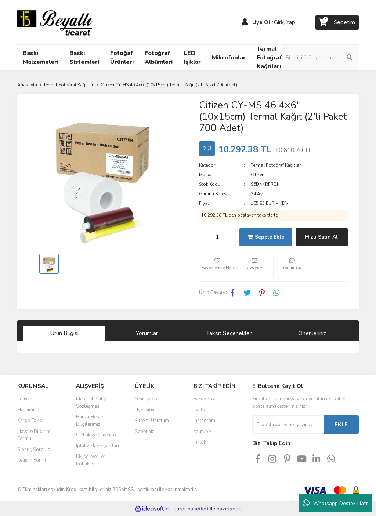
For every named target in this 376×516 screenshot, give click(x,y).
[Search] (320, 57)
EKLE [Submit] (341, 424)
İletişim (24, 399)
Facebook (204, 399)
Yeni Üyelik (146, 399)
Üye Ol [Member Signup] (261, 22)
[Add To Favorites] (217, 267)
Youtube (202, 431)
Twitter (201, 410)
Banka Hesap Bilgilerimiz (90, 421)
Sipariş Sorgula (33, 449)
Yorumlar (147, 333)
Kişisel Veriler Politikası (90, 460)
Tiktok (200, 442)
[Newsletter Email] (288, 424)
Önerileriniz (312, 333)
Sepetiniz (144, 431)
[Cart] (337, 22)
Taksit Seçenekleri (229, 333)
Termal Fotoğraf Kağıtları (276, 165)
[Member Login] (245, 22)
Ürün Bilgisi (64, 333)
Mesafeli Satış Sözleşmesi (91, 403)
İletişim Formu (32, 460)
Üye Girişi (145, 410)
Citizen (257, 175)
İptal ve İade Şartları (97, 446)
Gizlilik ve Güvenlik (96, 435)
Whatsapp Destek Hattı (336, 503)
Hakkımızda (29, 410)
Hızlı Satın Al (321, 236)
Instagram (204, 420)
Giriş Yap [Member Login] (284, 22)
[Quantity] (217, 237)
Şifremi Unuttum (152, 420)
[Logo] (55, 22)
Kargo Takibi (30, 420)
